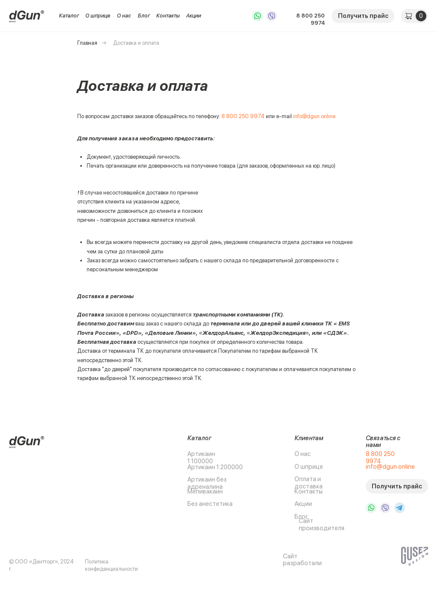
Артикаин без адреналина (207, 483)
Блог (144, 15)
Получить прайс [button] (363, 16)
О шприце (98, 15)
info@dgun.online (314, 116)
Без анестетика (210, 504)
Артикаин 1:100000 (201, 457)
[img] (27, 16)
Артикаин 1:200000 (215, 467)
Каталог (69, 15)
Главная (87, 43)
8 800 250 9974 (310, 19)
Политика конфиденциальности (111, 565)
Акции (193, 15)
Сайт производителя (321, 524)
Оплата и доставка (308, 482)
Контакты (168, 15)
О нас (124, 15)
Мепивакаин (205, 491)
